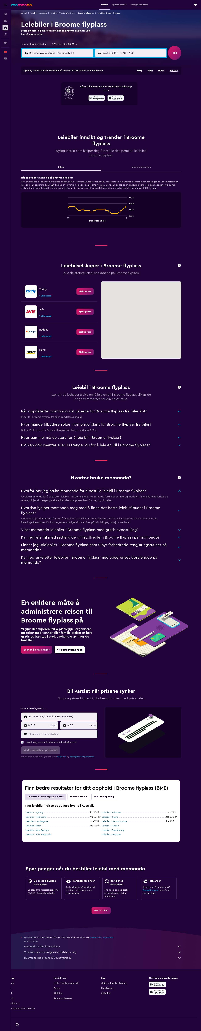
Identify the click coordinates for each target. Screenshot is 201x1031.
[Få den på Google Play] (162, 976)
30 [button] (72, 112)
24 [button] (80, 105)
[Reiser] (5, 43)
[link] (89, 283)
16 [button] (73, 97)
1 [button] (65, 82)
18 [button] (88, 97)
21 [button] (58, 105)
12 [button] (95, 90)
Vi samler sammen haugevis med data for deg (107, 944)
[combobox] (38, 44)
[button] (5, 4)
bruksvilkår (66, 749)
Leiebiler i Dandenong (118, 822)
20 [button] (50, 105)
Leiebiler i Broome (91, 13)
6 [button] (50, 90)
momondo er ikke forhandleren (107, 939)
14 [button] (58, 97)
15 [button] (65, 97)
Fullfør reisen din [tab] (83, 789)
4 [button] (88, 82)
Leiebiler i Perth (38, 818)
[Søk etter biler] (5, 27)
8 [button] (65, 90)
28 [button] (57, 112)
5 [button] (95, 82)
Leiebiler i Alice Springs (41, 822)
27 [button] (50, 112)
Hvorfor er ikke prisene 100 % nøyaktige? (107, 950)
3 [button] (80, 82)
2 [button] (72, 82)
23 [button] (72, 105)
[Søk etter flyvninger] (5, 14)
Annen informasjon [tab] (146, 159)
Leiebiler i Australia (43, 13)
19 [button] (95, 97)
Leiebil (29, 13)
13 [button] (50, 97)
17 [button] (80, 97)
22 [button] (65, 105)
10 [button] (80, 90)
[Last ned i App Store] (162, 984)
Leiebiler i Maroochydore (119, 813)
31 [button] (80, 112)
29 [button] (65, 112)
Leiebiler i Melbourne (40, 809)
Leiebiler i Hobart (115, 818)
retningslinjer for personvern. (86, 749)
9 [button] (72, 90)
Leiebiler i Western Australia (67, 13)
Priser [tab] (66, 159)
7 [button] (57, 90)
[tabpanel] (106, 197)
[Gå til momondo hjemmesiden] (21, 4)
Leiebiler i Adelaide (116, 827)
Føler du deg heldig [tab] (109, 789)
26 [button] (95, 105)
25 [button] (87, 105)
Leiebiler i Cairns (115, 809)
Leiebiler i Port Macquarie (43, 827)
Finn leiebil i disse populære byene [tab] (50, 789)
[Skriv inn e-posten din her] (67, 726)
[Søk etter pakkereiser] (5, 34)
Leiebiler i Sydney (39, 805)
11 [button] (88, 90)
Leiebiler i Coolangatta (41, 813)
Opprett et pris (155, 882)
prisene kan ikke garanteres (106, 930)
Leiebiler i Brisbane (116, 805)
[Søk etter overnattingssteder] (5, 21)
